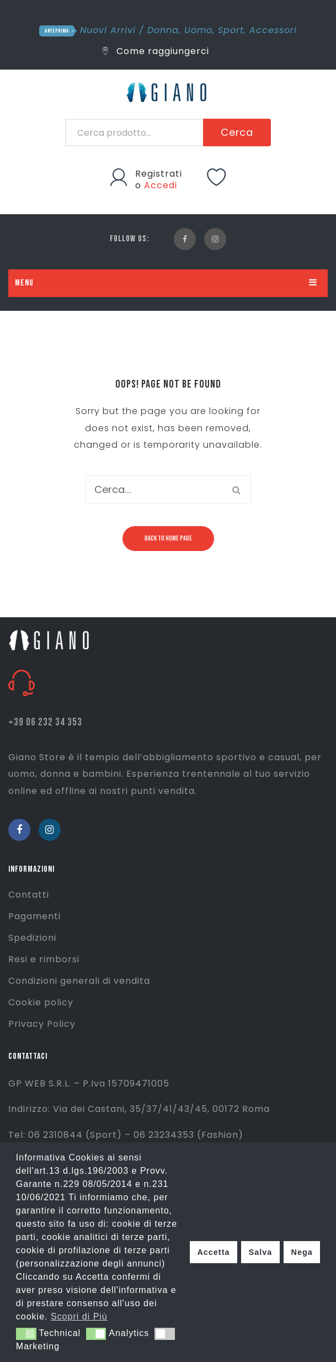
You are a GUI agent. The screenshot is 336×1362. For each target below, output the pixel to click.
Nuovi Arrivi (108, 30)
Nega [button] (301, 1252)
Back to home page (168, 538)
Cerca (237, 132)
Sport (231, 30)
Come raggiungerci (156, 51)
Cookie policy (40, 1002)
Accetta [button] (213, 1252)
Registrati (158, 173)
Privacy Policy (42, 1023)
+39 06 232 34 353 (45, 722)
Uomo (198, 30)
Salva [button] (261, 1252)
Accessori (273, 30)
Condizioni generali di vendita (79, 980)
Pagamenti (34, 916)
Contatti (28, 894)
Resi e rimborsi (43, 959)
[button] (26, 1334)
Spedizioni (32, 937)
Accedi (160, 185)
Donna (163, 30)
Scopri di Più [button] (79, 1316)
